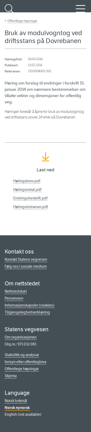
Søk (9, 11)
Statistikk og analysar (22, 355)
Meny (80, 11)
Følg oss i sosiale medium (26, 266)
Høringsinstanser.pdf (30, 207)
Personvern (14, 298)
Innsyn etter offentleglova (25, 362)
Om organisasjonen (21, 337)
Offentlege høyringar (22, 21)
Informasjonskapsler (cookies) (29, 305)
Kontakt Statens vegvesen (26, 259)
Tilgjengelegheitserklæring (27, 312)
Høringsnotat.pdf (27, 189)
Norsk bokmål (16, 400)
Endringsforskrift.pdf (30, 198)
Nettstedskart (16, 291)
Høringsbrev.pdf (26, 181)
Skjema (11, 376)
